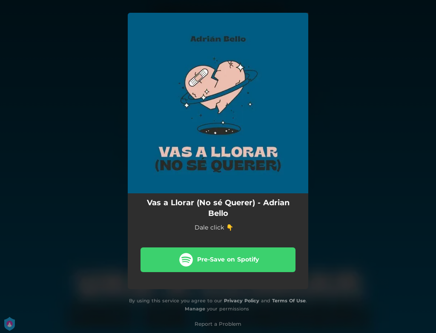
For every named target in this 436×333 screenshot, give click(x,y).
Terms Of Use (289, 301)
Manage (195, 309)
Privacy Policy (241, 301)
